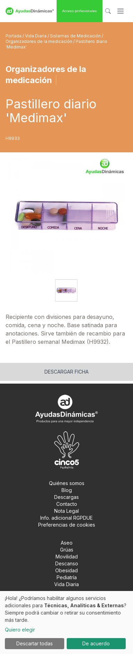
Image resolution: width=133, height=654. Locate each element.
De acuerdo (96, 643)
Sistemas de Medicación (76, 35)
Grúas (66, 550)
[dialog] (66, 622)
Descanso (66, 563)
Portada (14, 35)
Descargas (66, 497)
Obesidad (66, 570)
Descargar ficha (66, 372)
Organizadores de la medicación (39, 41)
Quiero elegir (20, 630)
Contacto (66, 504)
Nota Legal (66, 511)
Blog (66, 490)
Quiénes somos (66, 483)
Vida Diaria (36, 35)
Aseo (67, 543)
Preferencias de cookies (66, 525)
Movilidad (67, 556)
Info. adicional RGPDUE (66, 518)
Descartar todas (34, 643)
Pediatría (67, 577)
